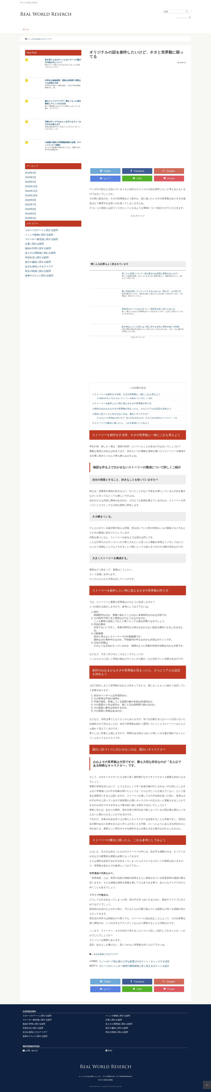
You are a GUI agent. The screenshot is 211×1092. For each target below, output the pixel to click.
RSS (109, 1050)
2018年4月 (30, 218)
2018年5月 (30, 213)
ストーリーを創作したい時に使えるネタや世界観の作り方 (122, 403)
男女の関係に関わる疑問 (38, 271)
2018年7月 (30, 204)
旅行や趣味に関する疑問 (38, 262)
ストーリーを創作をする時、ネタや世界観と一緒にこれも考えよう (126, 394)
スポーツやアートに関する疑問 (41, 230)
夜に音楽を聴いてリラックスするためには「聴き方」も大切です (151, 291)
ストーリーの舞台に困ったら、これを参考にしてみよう (120, 423)
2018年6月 (30, 209)
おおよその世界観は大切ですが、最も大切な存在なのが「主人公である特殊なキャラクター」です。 (138, 418)
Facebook (137, 171)
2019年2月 (30, 182)
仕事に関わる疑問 (34, 244)
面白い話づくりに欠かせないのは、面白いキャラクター (120, 414)
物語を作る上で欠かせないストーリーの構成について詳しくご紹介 (125, 398)
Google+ (169, 171)
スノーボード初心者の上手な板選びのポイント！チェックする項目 (134, 961)
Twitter (105, 171)
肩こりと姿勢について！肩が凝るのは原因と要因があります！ (150, 273)
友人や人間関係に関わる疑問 (40, 253)
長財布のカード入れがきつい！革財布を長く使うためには (148, 309)
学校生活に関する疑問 (37, 257)
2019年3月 (30, 177)
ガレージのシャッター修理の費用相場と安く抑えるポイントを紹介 (134, 966)
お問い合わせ (30, 1050)
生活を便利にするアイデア (105, 954)
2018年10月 (31, 195)
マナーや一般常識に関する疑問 (41, 239)
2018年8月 (30, 200)
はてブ (105, 178)
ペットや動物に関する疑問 (39, 234)
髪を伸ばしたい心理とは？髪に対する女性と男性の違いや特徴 (150, 326)
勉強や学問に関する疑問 (38, 248)
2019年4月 (30, 173)
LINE (137, 178)
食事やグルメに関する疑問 (39, 275)
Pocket (169, 178)
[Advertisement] (137, 237)
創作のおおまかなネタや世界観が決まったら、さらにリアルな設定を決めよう (131, 408)
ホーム (26, 29)
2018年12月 (31, 186)
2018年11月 (31, 191)
